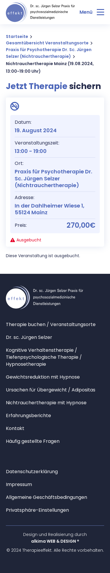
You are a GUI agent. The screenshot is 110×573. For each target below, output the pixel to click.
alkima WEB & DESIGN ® (55, 541)
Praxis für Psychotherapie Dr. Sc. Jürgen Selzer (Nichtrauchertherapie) (49, 53)
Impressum (19, 484)
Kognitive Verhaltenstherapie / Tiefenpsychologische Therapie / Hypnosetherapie (44, 357)
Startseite (17, 36)
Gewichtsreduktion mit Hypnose (43, 377)
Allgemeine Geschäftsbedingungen (46, 497)
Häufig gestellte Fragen (33, 441)
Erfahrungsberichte (28, 415)
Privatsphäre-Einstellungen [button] (37, 510)
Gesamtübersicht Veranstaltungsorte (47, 43)
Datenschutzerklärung (32, 471)
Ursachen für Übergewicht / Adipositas (50, 389)
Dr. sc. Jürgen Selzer (29, 337)
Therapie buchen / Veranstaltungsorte (51, 324)
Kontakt (15, 428)
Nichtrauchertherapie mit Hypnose (46, 402)
